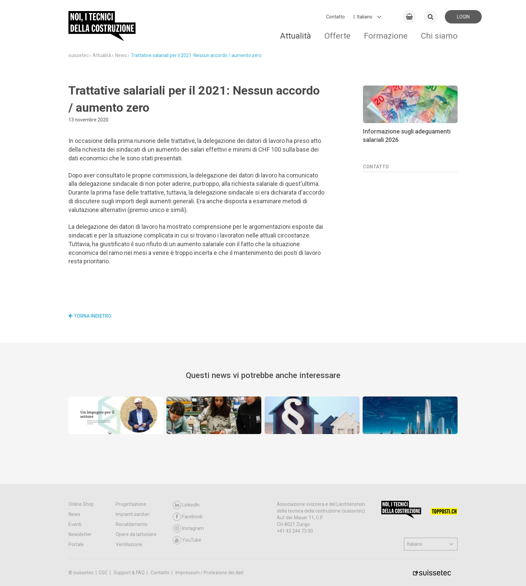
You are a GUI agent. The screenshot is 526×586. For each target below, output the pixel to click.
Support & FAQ (130, 572)
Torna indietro (89, 316)
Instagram (188, 528)
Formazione (386, 36)
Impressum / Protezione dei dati (209, 572)
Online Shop (81, 504)
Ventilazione (129, 544)
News (74, 514)
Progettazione (131, 504)
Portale (76, 544)
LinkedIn (186, 505)
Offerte (337, 36)
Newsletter (80, 534)
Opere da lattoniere (136, 534)
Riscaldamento (132, 524)
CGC (104, 572)
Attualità (295, 36)
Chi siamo (439, 36)
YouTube (187, 540)
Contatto (335, 16)
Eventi (75, 524)
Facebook (188, 517)
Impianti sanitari (133, 514)
